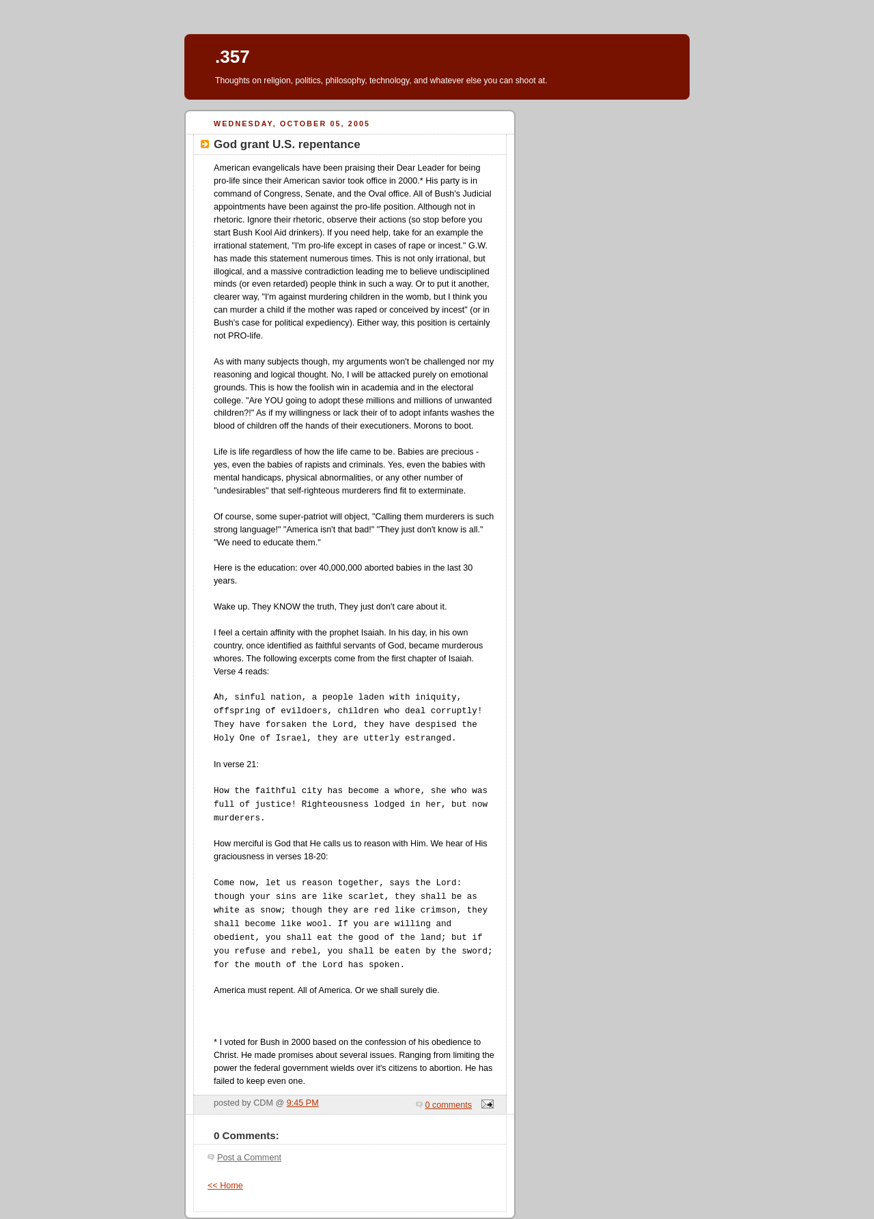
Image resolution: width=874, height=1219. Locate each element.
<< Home (225, 1185)
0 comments (449, 1105)
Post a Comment (249, 1157)
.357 (232, 56)
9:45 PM (303, 1103)
